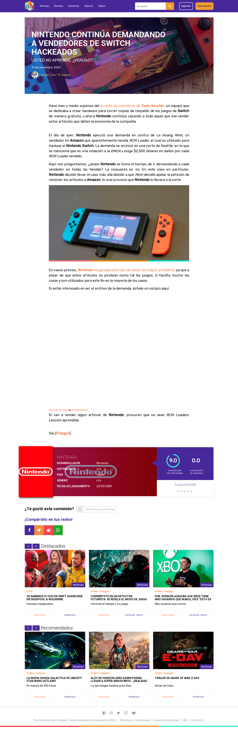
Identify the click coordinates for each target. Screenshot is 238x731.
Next (36, 546)
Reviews (58, 6)
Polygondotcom (80, 410)
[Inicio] (29, 6)
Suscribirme (204, 6)
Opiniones (73, 6)
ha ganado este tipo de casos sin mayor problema (126, 270)
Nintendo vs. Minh (58, 410)
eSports (88, 6)
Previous (28, 546)
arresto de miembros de (132, 106)
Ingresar (186, 6)
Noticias (44, 6)
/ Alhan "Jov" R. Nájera (50, 75)
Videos (101, 6)
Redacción (70, 615)
